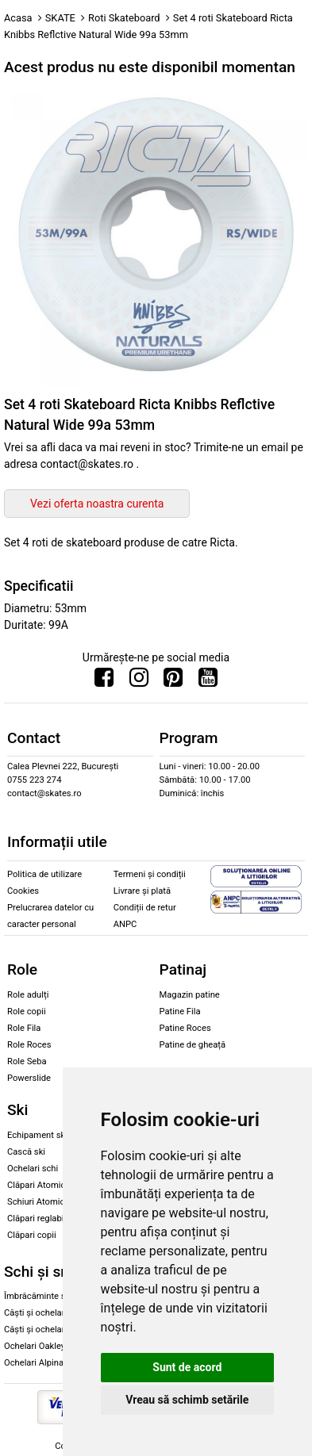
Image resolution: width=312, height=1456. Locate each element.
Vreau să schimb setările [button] (186, 1399)
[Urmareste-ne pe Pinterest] (173, 681)
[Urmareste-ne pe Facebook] (104, 681)
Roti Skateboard (124, 18)
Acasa (18, 18)
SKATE (60, 18)
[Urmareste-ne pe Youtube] (208, 681)
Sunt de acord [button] (186, 1367)
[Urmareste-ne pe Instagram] (139, 681)
